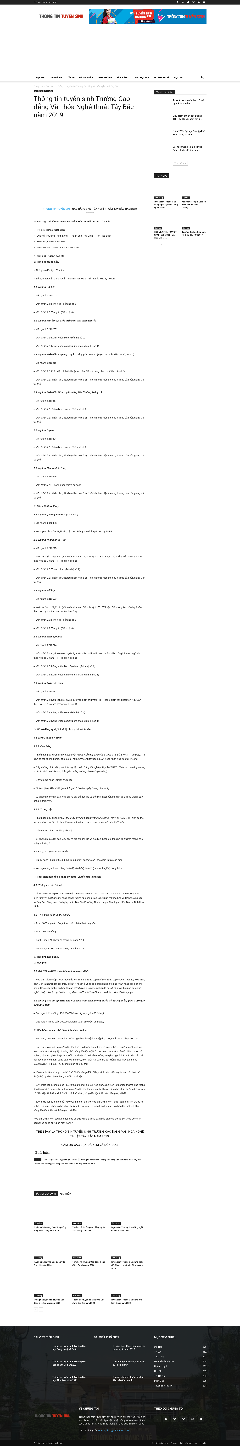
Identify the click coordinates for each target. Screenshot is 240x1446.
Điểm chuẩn (86, 77)
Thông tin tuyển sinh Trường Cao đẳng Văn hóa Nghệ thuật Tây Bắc (111, 1159)
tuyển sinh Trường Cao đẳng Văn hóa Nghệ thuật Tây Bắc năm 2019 (65, 1163)
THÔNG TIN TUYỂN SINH (57, 208)
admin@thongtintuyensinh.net (113, 1430)
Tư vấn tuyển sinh (160, 1443)
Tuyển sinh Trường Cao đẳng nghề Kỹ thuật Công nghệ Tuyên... (166, 205)
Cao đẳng (56, 77)
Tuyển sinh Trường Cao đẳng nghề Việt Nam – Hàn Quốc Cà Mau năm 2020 (127, 1265)
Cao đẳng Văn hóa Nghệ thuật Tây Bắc (60, 1159)
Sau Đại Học (142, 77)
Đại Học (40, 77)
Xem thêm (180, 163)
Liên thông (105, 77)
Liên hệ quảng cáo (188, 1443)
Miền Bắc (48, 91)
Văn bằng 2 (123, 77)
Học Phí (178, 77)
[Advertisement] (120, 49)
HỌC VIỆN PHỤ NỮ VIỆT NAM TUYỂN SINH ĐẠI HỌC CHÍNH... (165, 235)
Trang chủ (38, 86)
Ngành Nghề (161, 77)
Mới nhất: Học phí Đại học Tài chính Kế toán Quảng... (194, 205)
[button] (203, 77)
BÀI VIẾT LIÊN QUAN (46, 1193)
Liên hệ (203, 1443)
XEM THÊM (65, 1193)
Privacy (174, 1443)
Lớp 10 (70, 77)
